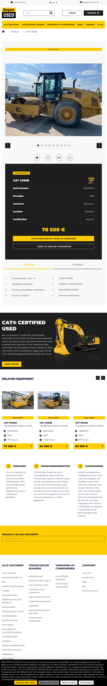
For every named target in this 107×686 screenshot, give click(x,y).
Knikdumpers (8, 607)
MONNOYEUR (88, 577)
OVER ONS (86, 573)
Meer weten (12, 364)
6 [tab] (57, 145)
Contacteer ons (18, 2)
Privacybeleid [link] (86, 682)
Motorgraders (9, 616)
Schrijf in (93, 13)
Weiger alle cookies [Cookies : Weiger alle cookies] (49, 682)
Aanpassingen (36, 576)
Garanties (34, 606)
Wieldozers (8, 659)
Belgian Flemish (89, 2)
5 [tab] (53, 145)
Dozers (5, 591)
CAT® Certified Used (38, 585)
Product (15, 31)
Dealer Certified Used (40, 597)
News (80, 25)
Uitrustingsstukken (11, 650)
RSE (84, 586)
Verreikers (7, 654)
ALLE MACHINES (11, 25)
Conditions (77, 264)
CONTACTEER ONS (90, 591)
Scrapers (6, 641)
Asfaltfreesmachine (12, 577)
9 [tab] (69, 145)
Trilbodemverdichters (13, 645)
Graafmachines (9, 595)
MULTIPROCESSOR (10, 620)
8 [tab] (65, 145)
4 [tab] (49, 145)
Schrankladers (9, 637)
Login (72, 13)
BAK (4, 582)
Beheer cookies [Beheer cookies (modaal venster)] (69, 682)
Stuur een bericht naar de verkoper (53, 238)
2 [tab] (42, 145)
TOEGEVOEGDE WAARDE (33, 25)
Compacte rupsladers (13, 586)
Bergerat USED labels (39, 581)
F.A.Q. (100, 25)
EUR (53, 2)
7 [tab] (61, 145)
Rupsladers (8, 625)
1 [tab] (38, 145)
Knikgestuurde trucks (13, 611)
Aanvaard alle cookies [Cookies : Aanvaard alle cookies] (26, 682)
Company (90, 25)
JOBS (84, 582)
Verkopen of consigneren (61, 25)
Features (29, 264)
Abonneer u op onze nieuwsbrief (20, 534)
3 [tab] (46, 145)
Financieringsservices (40, 601)
